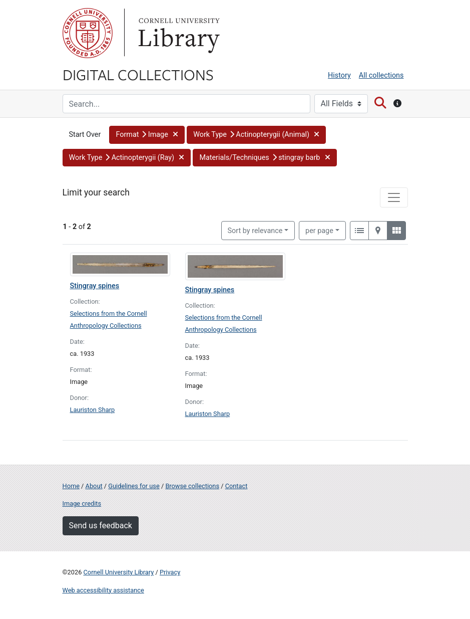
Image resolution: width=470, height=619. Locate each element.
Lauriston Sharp (92, 410)
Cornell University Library (119, 572)
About (94, 486)
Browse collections (192, 486)
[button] (147, 135)
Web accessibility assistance (103, 590)
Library (178, 33)
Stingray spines (95, 286)
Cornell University (88, 33)
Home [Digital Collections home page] (71, 486)
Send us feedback (100, 525)
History (339, 75)
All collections (381, 75)
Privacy (170, 572)
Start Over (85, 134)
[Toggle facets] (394, 197)
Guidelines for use (133, 486)
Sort (255, 231)
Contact (236, 486)
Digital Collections (138, 74)
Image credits (82, 503)
